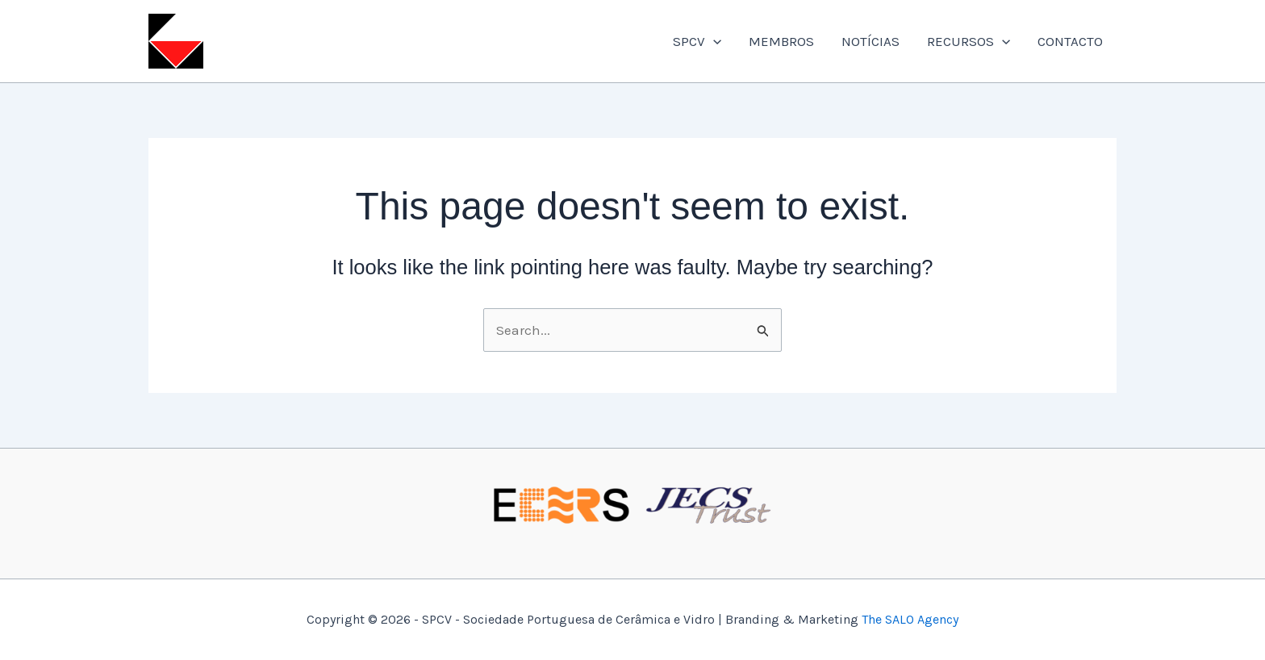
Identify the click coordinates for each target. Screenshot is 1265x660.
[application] (713, 41)
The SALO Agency (910, 619)
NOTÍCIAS (870, 41)
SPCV (697, 41)
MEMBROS (781, 41)
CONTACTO (1070, 41)
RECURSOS (968, 41)
